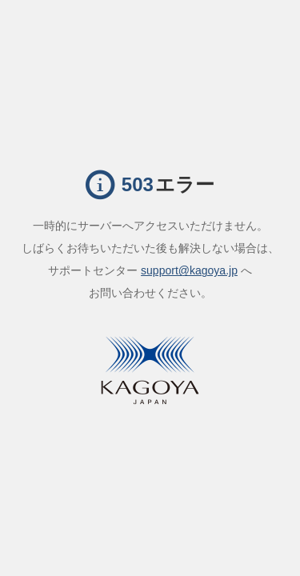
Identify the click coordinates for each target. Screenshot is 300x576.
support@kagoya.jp (189, 270)
